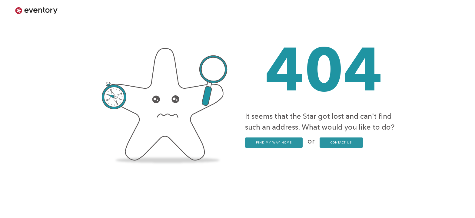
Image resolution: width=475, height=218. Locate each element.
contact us (341, 142)
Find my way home (274, 142)
